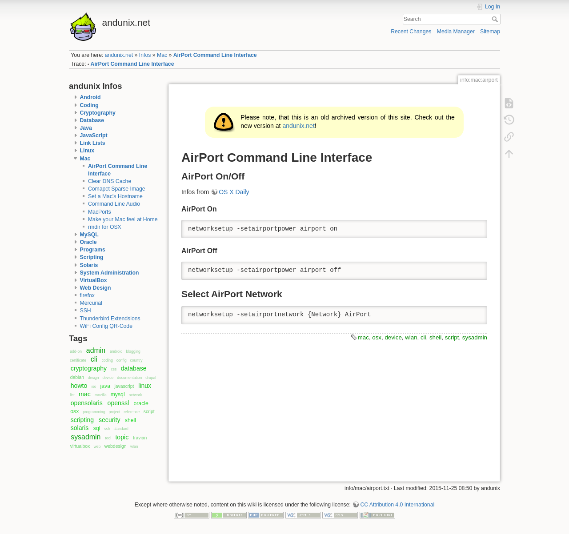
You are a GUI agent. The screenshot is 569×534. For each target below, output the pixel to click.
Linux (87, 150)
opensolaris (87, 402)
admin (95, 350)
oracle (140, 403)
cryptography (89, 368)
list (72, 395)
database (134, 368)
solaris (80, 427)
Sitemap (490, 31)
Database (92, 120)
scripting (82, 419)
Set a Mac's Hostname (115, 196)
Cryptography (98, 113)
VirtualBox (93, 280)
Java (86, 128)
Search (496, 19)
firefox (87, 295)
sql (96, 428)
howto (79, 385)
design (93, 377)
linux (144, 385)
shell (130, 420)
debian (77, 377)
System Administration (109, 273)
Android (90, 97)
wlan (134, 446)
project (114, 412)
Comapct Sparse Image (116, 189)
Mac (162, 55)
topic (121, 437)
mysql (118, 394)
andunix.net (119, 55)
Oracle (88, 242)
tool (108, 438)
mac (85, 394)
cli (94, 359)
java (105, 386)
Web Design (95, 288)
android (116, 351)
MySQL (89, 234)
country (136, 360)
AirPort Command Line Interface (215, 55)
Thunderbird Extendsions (110, 318)
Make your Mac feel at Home (123, 219)
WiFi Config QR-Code (106, 326)
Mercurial (91, 303)
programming (94, 412)
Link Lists (92, 143)
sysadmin (85, 437)
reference (132, 412)
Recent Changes (411, 31)
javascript (124, 386)
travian (140, 437)
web (97, 446)
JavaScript (94, 135)
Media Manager (456, 31)
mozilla (101, 395)
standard (121, 428)
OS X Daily (234, 191)
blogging (133, 351)
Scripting (92, 257)
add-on (76, 351)
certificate (78, 360)
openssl (118, 402)
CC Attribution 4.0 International (397, 505)
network (135, 395)
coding (107, 360)
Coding (89, 105)
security (109, 419)
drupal (150, 377)
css (113, 369)
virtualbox (80, 446)
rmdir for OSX (104, 227)
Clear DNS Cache (109, 181)
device (108, 377)
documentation (129, 377)
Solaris (89, 265)
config (121, 360)
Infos (145, 55)
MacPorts (99, 212)
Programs (92, 250)
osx (74, 411)
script (149, 411)
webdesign (115, 446)
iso (94, 386)
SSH (85, 310)
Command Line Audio (114, 204)
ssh (107, 428)
